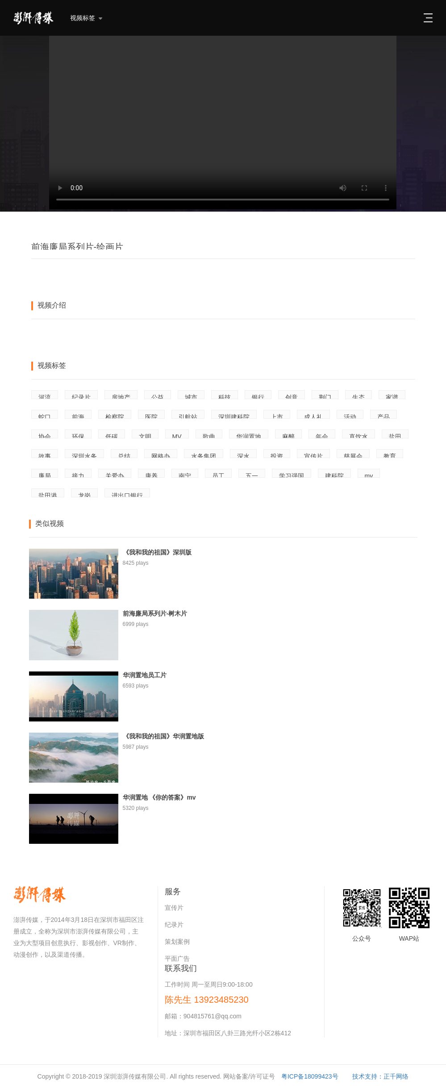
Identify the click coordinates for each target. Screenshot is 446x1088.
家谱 (392, 396)
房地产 (121, 396)
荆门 (325, 396)
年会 (322, 435)
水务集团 (203, 455)
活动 (350, 416)
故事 (44, 455)
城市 (191, 396)
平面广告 (177, 958)
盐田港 (47, 494)
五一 (252, 475)
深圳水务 (84, 455)
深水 (243, 455)
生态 (358, 396)
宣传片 (313, 455)
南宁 (185, 475)
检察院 (114, 416)
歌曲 (209, 435)
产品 (383, 416)
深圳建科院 (234, 416)
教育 (389, 455)
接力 (78, 475)
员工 (218, 475)
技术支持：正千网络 (380, 1076)
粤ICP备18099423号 (309, 1076)
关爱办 (114, 475)
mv (369, 475)
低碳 (111, 435)
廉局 (44, 475)
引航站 (188, 416)
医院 (151, 416)
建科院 (334, 475)
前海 (78, 416)
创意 (291, 396)
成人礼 (313, 416)
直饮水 (358, 435)
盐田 (395, 435)
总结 (124, 455)
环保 (78, 435)
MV (177, 435)
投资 (277, 455)
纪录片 (81, 396)
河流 (44, 396)
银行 (258, 396)
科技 (224, 396)
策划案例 (177, 941)
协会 (44, 435)
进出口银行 (127, 494)
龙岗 (84, 494)
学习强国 (291, 475)
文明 (145, 435)
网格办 (160, 455)
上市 (277, 416)
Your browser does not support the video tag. (222, 122)
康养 (151, 475)
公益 (157, 396)
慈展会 (353, 455)
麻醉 (288, 435)
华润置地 (248, 435)
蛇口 (44, 416)
